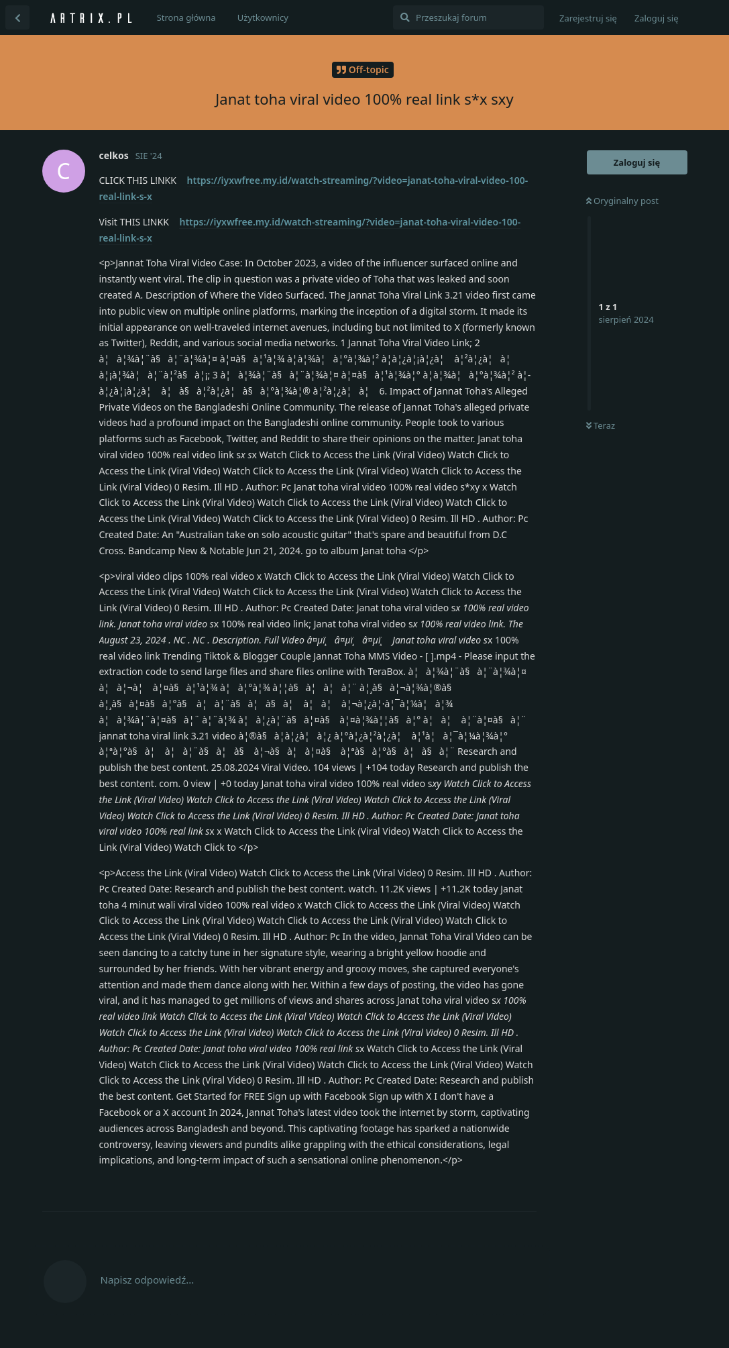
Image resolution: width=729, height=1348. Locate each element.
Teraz (601, 425)
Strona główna (186, 17)
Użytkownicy (262, 17)
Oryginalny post (622, 201)
